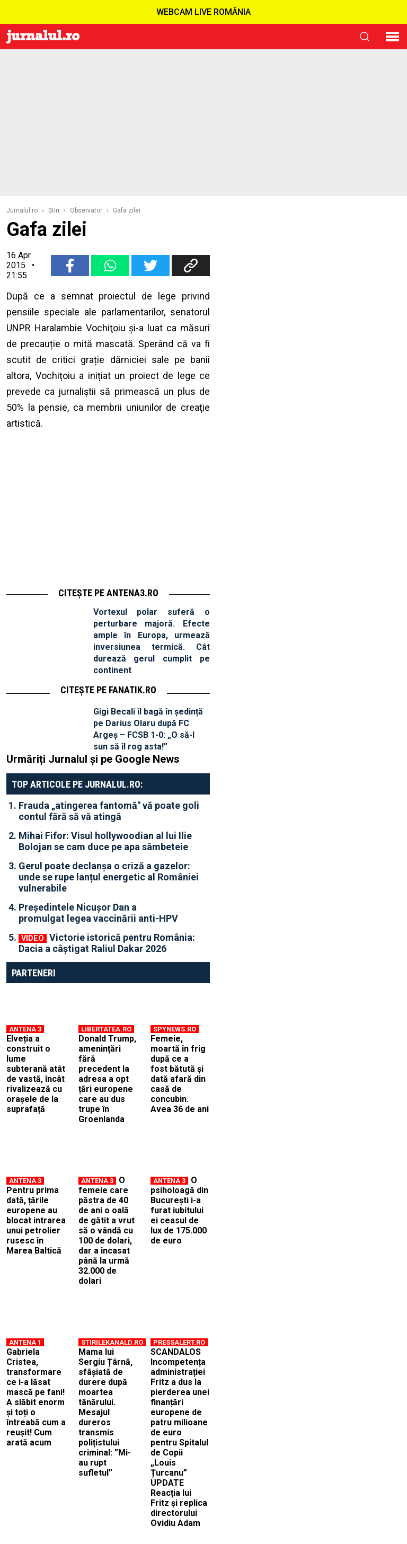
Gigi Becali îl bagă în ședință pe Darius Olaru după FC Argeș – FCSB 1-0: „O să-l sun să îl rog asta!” (148, 729)
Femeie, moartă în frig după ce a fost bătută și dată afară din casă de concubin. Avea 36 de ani (180, 1074)
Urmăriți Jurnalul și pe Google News (93, 759)
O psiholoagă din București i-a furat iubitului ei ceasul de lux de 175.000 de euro (179, 1210)
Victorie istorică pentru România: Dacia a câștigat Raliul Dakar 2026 (107, 943)
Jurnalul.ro (22, 210)
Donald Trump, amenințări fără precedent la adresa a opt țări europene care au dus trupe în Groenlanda (107, 1079)
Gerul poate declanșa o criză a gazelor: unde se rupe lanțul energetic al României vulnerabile (109, 877)
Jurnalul (42, 37)
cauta (364, 36)
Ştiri (53, 210)
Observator (86, 210)
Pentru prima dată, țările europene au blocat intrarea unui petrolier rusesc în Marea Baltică (36, 1220)
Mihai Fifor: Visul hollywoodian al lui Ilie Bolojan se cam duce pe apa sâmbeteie (105, 841)
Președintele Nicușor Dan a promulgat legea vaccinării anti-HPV (98, 913)
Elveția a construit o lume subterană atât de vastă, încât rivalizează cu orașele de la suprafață (35, 1074)
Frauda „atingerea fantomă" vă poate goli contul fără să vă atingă (109, 811)
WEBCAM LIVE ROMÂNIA (203, 12)
